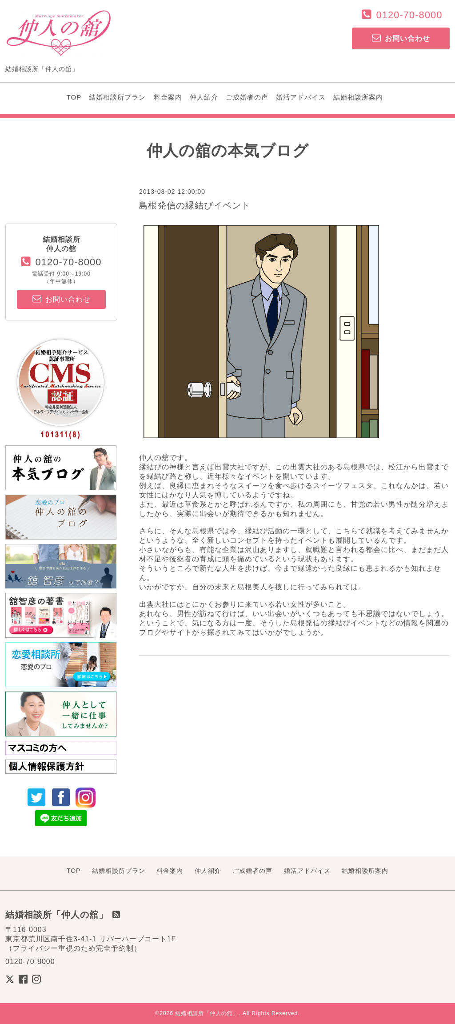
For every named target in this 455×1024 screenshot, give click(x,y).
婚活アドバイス (301, 97)
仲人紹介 (204, 97)
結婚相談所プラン (117, 97)
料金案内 (168, 97)
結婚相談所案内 (358, 97)
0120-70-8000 (409, 14)
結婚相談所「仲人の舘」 (207, 1013)
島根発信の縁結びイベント (195, 205)
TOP (74, 97)
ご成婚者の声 (247, 97)
